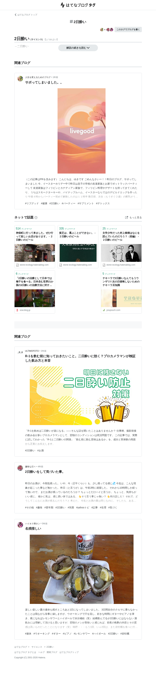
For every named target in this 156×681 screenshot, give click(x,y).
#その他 (29, 507)
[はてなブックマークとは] (36, 217)
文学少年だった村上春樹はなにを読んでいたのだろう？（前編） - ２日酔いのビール (121, 236)
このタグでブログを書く (128, 29)
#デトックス (103, 203)
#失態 (71, 507)
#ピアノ (67, 633)
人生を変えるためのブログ (38, 77)
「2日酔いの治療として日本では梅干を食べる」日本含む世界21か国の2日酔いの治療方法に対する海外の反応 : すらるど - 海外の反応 (34, 282)
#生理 (103, 507)
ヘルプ (41, 652)
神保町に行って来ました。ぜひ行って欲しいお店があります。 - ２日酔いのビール (34, 236)
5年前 (45, 523)
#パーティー (69, 203)
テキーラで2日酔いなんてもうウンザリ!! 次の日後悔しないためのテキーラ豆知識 (121, 282)
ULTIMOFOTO (32, 351)
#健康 (44, 203)
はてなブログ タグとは (25, 652)
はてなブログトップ (69, 652)
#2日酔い (54, 203)
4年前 (40, 466)
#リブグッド (32, 203)
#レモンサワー (82, 633)
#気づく (112, 507)
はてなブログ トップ (25, 14)
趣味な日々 (30, 466)
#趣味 (39, 507)
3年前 (43, 351)
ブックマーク (24, 228)
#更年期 (48, 507)
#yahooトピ (82, 507)
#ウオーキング (41, 633)
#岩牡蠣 (124, 633)
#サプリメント (86, 203)
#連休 (28, 633)
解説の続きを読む (78, 47)
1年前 (55, 77)
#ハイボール (99, 633)
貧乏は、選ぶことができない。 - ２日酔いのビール (77, 234)
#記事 (94, 507)
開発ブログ (52, 652)
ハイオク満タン (32, 523)
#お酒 (40, 450)
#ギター (56, 633)
